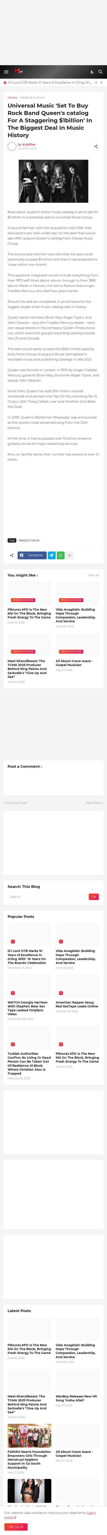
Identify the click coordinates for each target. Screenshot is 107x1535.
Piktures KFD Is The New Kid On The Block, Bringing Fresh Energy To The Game (29, 613)
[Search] (101, 72)
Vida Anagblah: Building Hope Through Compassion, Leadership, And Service (76, 615)
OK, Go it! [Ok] (16, 1527)
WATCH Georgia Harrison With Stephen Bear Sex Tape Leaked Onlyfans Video (28, 1008)
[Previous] (96, 82)
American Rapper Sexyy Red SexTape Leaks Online (77, 1004)
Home (12, 98)
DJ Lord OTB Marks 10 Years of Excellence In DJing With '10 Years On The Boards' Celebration (50, 83)
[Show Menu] (6, 72)
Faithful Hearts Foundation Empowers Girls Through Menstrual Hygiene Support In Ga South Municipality (29, 1460)
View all (93, 575)
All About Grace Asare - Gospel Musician (74, 663)
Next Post (93, 803)
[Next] (101, 82)
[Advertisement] (53, 32)
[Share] (95, 146)
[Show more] (70, 555)
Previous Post (16, 803)
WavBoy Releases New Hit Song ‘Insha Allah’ (76, 1398)
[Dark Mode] (92, 72)
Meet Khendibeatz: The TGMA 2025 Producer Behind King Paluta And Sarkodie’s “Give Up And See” (27, 669)
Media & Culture (32, 98)
